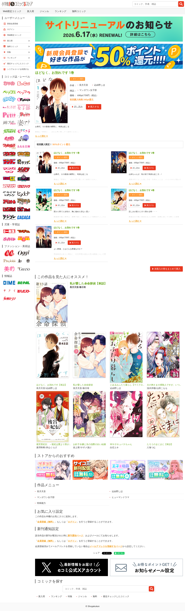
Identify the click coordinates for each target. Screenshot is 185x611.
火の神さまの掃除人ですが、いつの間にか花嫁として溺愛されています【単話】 (164, 385)
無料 (95, 596)
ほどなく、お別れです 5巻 (67, 227)
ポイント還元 (78, 79)
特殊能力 (41, 503)
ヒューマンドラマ (120, 497)
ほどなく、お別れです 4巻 (142, 190)
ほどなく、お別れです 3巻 (67, 190)
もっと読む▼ (41, 136)
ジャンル (44, 11)
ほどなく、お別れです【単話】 (51, 385)
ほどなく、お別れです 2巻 (142, 153)
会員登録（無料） (46, 522)
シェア (96, 553)
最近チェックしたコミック (116, 596)
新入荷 (30, 11)
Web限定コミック (12, 11)
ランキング (60, 11)
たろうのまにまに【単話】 (160, 444)
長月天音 (83, 85)
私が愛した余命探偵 (83, 385)
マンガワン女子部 (88, 90)
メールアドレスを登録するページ (106, 546)
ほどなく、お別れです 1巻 (67, 153)
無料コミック (79, 11)
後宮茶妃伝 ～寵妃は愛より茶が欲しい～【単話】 (53, 444)
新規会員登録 (12, 24)
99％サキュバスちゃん (121, 444)
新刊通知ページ (75, 535)
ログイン (72, 522)
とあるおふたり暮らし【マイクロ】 (127, 385)
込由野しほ (99, 85)
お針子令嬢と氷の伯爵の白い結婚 (89, 444)
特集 (70, 596)
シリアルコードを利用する (18, 69)
